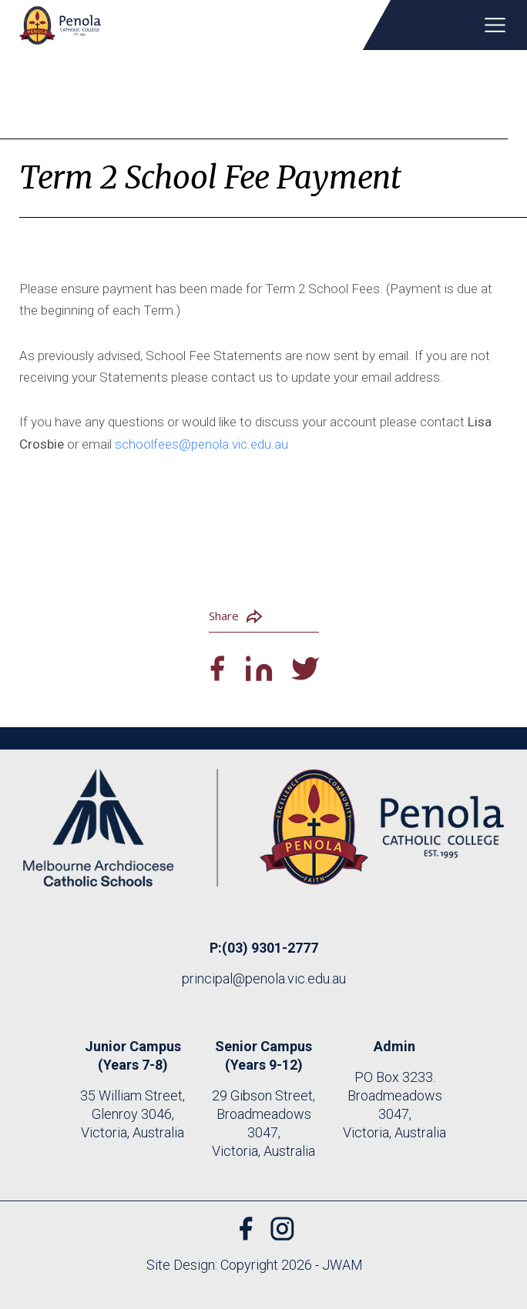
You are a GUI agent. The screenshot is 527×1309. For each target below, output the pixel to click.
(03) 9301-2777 (270, 948)
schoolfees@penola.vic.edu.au (201, 444)
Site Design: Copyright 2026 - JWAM (254, 1265)
